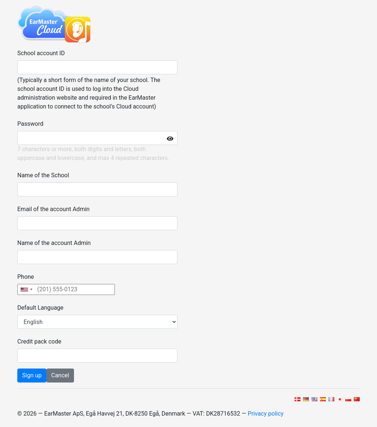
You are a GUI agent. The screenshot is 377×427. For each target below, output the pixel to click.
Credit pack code (39, 341)
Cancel (60, 375)
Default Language (40, 307)
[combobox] (26, 289)
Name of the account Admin (54, 242)
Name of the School (43, 175)
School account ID (41, 53)
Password (30, 123)
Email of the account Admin (53, 209)
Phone (25, 276)
